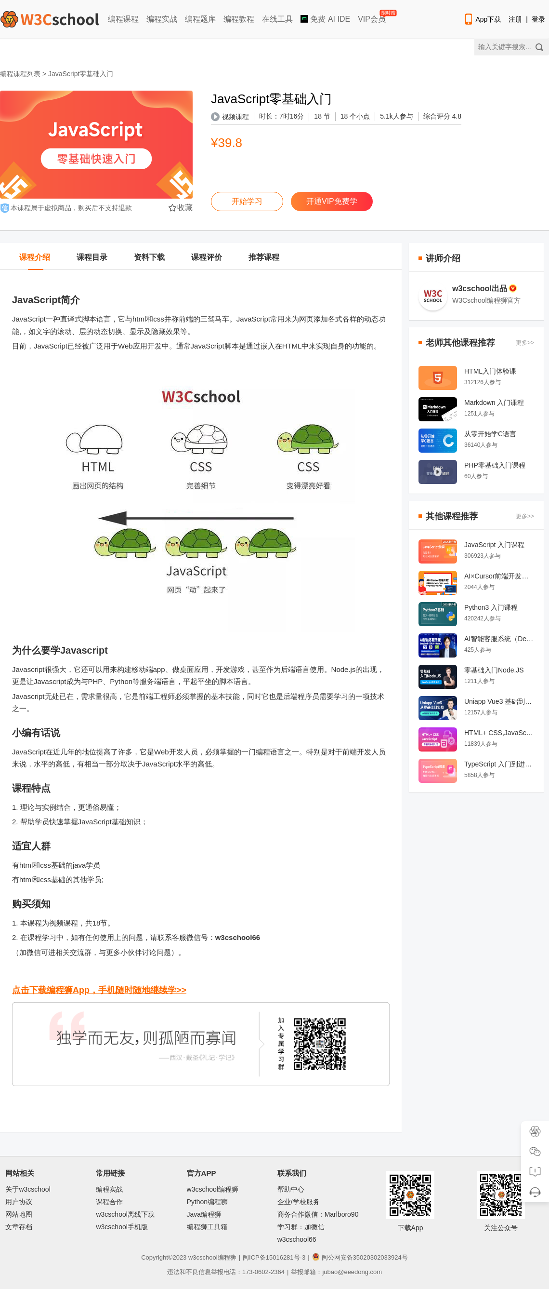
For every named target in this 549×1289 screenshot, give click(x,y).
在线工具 (277, 19)
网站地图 (18, 1214)
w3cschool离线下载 (125, 1214)
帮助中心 (290, 1189)
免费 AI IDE (325, 19)
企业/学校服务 (298, 1202)
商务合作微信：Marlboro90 (318, 1214)
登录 (538, 19)
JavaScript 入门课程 (494, 545)
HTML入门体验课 (490, 371)
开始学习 (247, 201)
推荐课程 (263, 257)
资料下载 (149, 257)
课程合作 (109, 1202)
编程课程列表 (20, 74)
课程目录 (92, 257)
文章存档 (18, 1227)
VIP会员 (372, 17)
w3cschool (203, 1257)
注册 (515, 19)
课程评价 (206, 257)
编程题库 (200, 19)
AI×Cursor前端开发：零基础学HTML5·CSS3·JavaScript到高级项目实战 (499, 576)
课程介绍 (34, 257)
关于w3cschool (27, 1189)
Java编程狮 (204, 1214)
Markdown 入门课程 (494, 402)
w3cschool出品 (484, 288)
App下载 (482, 19)
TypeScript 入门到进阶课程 (499, 764)
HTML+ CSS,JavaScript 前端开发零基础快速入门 (499, 733)
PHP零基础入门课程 (494, 465)
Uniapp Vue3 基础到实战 (499, 701)
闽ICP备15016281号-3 (274, 1257)
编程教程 (238, 19)
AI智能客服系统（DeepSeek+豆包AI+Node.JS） (499, 639)
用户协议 (18, 1202)
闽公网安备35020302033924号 (360, 1257)
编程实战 (161, 19)
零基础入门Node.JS (494, 670)
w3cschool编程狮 (212, 1189)
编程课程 (123, 19)
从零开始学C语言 (490, 434)
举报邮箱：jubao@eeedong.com (336, 1272)
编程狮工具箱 (207, 1227)
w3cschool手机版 (121, 1227)
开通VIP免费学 (331, 201)
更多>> (525, 342)
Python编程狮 (207, 1202)
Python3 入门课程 (491, 607)
